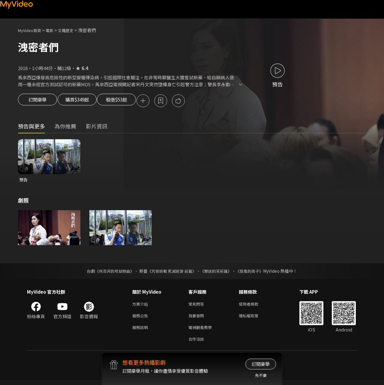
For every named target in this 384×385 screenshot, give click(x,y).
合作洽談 (197, 343)
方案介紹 (141, 306)
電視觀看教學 (201, 331)
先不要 (261, 375)
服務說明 (141, 331)
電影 (54, 30)
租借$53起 (129, 101)
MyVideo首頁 (31, 30)
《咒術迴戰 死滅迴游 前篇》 (171, 272)
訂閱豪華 (37, 101)
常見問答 (197, 306)
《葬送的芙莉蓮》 (218, 272)
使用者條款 (253, 306)
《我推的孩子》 (254, 272)
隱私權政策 (253, 318)
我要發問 (197, 318)
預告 (23, 181)
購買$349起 (83, 101)
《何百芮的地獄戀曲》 (111, 272)
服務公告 (141, 318)
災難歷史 (72, 30)
